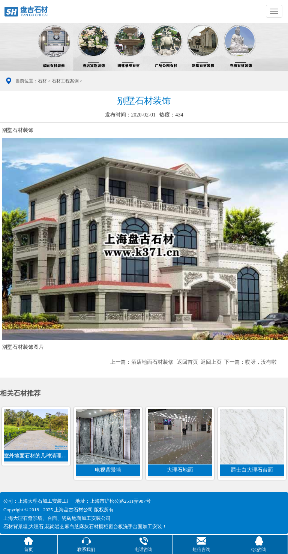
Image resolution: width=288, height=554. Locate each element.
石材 (42, 81)
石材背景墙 (15, 526)
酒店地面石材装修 (152, 362)
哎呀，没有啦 (261, 362)
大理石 (36, 526)
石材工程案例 (65, 81)
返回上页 (211, 362)
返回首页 (187, 362)
